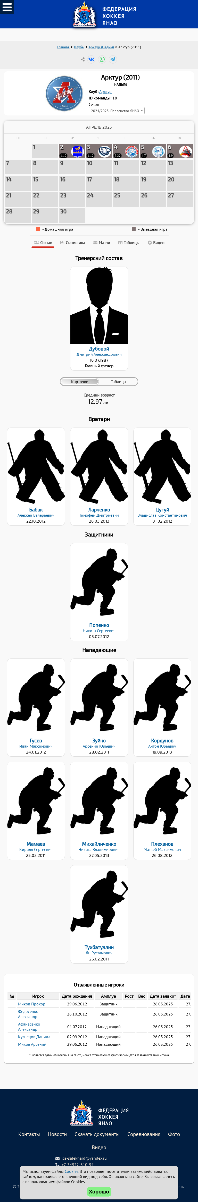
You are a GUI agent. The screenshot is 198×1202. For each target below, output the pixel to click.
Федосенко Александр (28, 1014)
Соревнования (143, 1134)
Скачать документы (97, 1134)
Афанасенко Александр (29, 1026)
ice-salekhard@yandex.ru (84, 1158)
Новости (57, 1134)
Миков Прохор (31, 1003)
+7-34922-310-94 (78, 1164)
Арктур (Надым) (101, 47)
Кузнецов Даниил (34, 1036)
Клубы (79, 47)
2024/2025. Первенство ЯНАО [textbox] (115, 110)
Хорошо (99, 1192)
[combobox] (117, 110)
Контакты (29, 1134)
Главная (63, 47)
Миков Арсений (32, 1044)
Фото (174, 1134)
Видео (99, 1147)
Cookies (71, 1171)
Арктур (105, 91)
